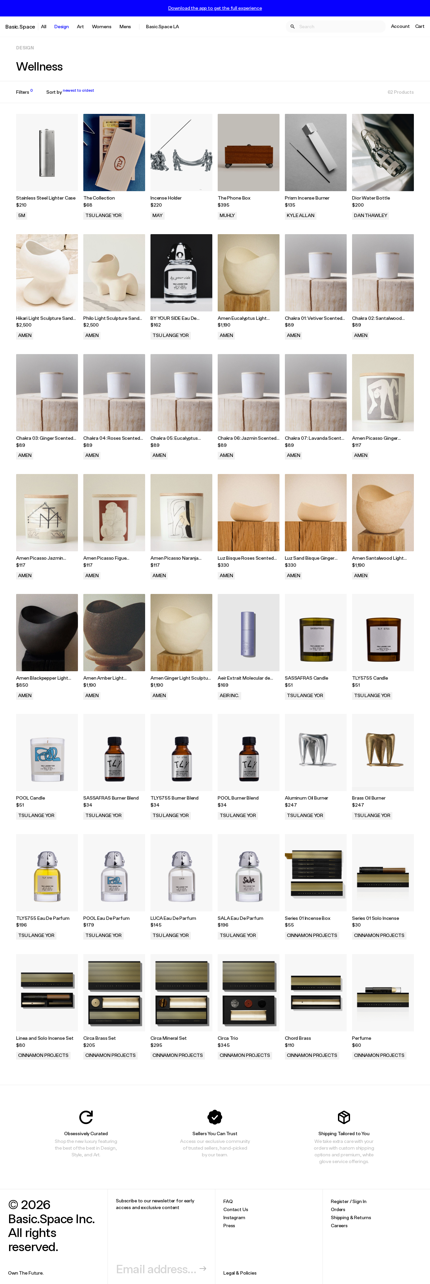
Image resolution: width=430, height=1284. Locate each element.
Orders (338, 1209)
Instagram (234, 1217)
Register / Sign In (348, 1201)
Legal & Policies (240, 1273)
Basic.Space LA (162, 26)
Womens (102, 26)
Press (229, 1225)
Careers (339, 1225)
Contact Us (235, 1209)
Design (61, 26)
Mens (125, 26)
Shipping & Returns (351, 1217)
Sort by (70, 92)
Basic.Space (20, 26)
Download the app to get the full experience (215, 8)
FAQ (228, 1201)
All (43, 26)
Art (80, 26)
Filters (24, 92)
